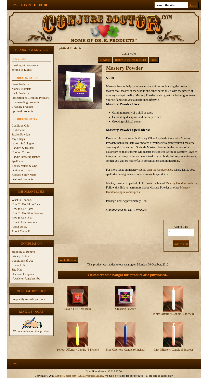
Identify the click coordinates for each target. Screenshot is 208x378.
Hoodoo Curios (21, 152)
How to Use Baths (22, 208)
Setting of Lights (22, 69)
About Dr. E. (19, 226)
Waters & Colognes (23, 143)
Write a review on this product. (31, 329)
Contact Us (18, 265)
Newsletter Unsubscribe (26, 278)
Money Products (21, 88)
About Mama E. (21, 231)
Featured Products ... (24, 179)
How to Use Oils (21, 217)
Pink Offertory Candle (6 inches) (173, 349)
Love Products (20, 84)
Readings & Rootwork (25, 65)
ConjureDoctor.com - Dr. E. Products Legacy (79, 375)
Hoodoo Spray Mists (24, 174)
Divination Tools (21, 170)
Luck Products (20, 93)
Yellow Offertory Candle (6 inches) (77, 349)
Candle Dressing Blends (26, 156)
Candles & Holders (23, 147)
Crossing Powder (125, 308)
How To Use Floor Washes (27, 213)
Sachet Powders (21, 134)
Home (13, 5)
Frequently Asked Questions (28, 299)
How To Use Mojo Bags (26, 204)
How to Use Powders (24, 222)
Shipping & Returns (23, 251)
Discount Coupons (23, 274)
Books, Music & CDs (24, 165)
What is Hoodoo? (22, 199)
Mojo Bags (18, 139)
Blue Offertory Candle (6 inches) (125, 349)
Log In (26, 5)
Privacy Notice (20, 256)
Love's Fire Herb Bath (77, 308)
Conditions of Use (22, 260)
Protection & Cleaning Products (31, 97)
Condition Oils (20, 125)
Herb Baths (18, 130)
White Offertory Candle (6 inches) (173, 313)
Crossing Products (22, 106)
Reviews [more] (31, 311)
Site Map (17, 269)
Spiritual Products (22, 111)
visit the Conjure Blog (160, 169)
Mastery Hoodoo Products (181, 183)
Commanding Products (25, 102)
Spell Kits (17, 161)
